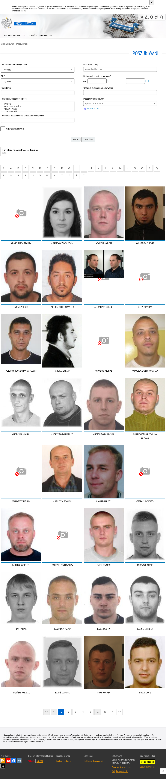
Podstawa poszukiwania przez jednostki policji (22, 115)
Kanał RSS (2, 760)
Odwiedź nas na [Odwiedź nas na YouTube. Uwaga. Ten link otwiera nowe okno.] (8, 760)
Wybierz (38, 104)
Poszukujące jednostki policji (14, 99)
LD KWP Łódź (38, 111)
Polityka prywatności (120, 771)
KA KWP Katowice (38, 106)
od (84, 81)
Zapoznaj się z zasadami (121, 766)
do (123, 81)
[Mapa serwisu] (147, 17)
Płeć (3, 76)
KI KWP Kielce (38, 109)
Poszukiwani (22, 44)
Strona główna (7, 44)
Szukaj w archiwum (15, 129)
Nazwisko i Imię (90, 64)
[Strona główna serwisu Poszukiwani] (141, 17)
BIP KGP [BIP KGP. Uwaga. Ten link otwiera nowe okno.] (39, 761)
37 (105, 711)
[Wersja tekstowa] (151, 17)
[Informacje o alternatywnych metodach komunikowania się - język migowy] (156, 17)
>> (118, 711)
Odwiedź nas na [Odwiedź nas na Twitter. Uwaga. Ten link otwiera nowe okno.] (2, 766)
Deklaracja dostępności (93, 760)
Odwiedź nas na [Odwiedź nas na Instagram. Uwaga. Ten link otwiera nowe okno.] (19, 760)
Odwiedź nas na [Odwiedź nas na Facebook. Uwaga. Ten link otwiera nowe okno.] (13, 760)
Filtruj (75, 139)
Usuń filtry (88, 139)
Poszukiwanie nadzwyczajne (14, 64)
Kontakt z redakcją (63, 760)
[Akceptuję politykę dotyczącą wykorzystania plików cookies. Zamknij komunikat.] (151, 2)
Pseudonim (6, 88)
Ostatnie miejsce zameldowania (98, 88)
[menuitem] (14, 34)
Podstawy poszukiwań (93, 99)
